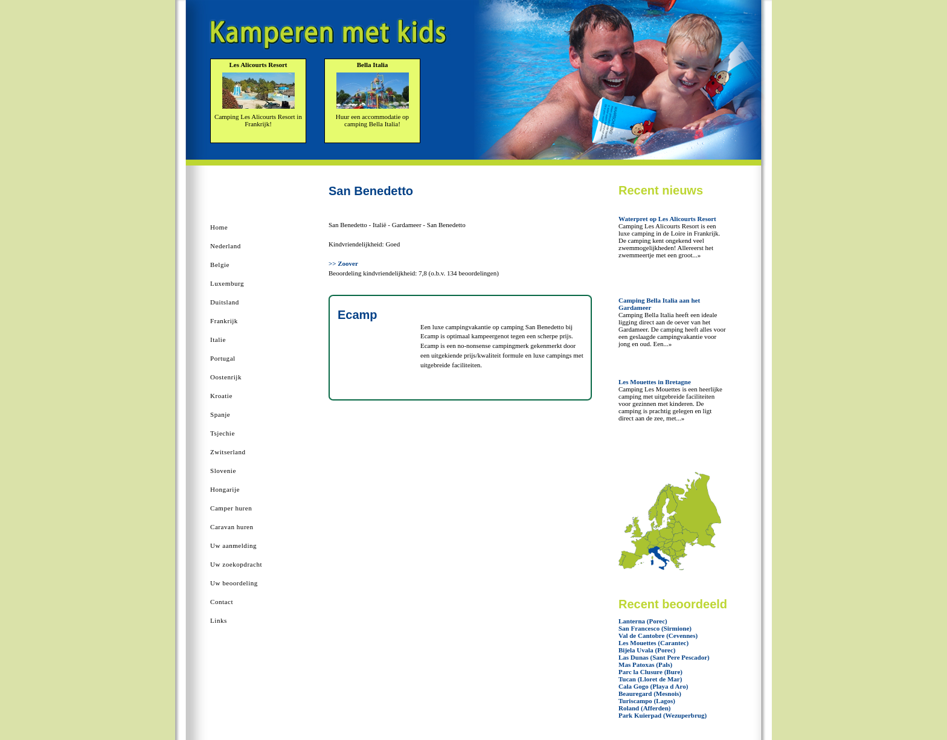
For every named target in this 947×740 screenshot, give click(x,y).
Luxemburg (227, 283)
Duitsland (224, 302)
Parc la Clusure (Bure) (650, 671)
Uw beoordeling (234, 583)
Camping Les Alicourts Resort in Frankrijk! (258, 120)
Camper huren (231, 508)
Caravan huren (232, 526)
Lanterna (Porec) (642, 621)
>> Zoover (343, 263)
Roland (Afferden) (644, 708)
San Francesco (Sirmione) (655, 628)
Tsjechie (222, 433)
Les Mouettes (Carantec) (653, 642)
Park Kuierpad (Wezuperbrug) (662, 715)
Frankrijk (224, 320)
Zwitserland (228, 451)
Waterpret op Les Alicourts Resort (667, 218)
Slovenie (223, 470)
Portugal (223, 358)
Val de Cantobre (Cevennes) (658, 635)
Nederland (225, 245)
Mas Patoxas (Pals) (645, 664)
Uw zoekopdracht (236, 564)
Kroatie (221, 395)
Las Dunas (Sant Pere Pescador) (664, 657)
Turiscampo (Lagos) (646, 700)
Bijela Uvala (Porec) (647, 650)
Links (218, 620)
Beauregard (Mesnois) (649, 693)
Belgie (220, 264)
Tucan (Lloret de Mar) (650, 679)
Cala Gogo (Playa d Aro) (653, 686)
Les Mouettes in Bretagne (654, 381)
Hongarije (225, 489)
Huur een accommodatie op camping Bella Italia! (372, 120)
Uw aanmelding (233, 545)
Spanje (220, 414)
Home (219, 227)
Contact (221, 601)
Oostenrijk (226, 377)
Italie (218, 339)
